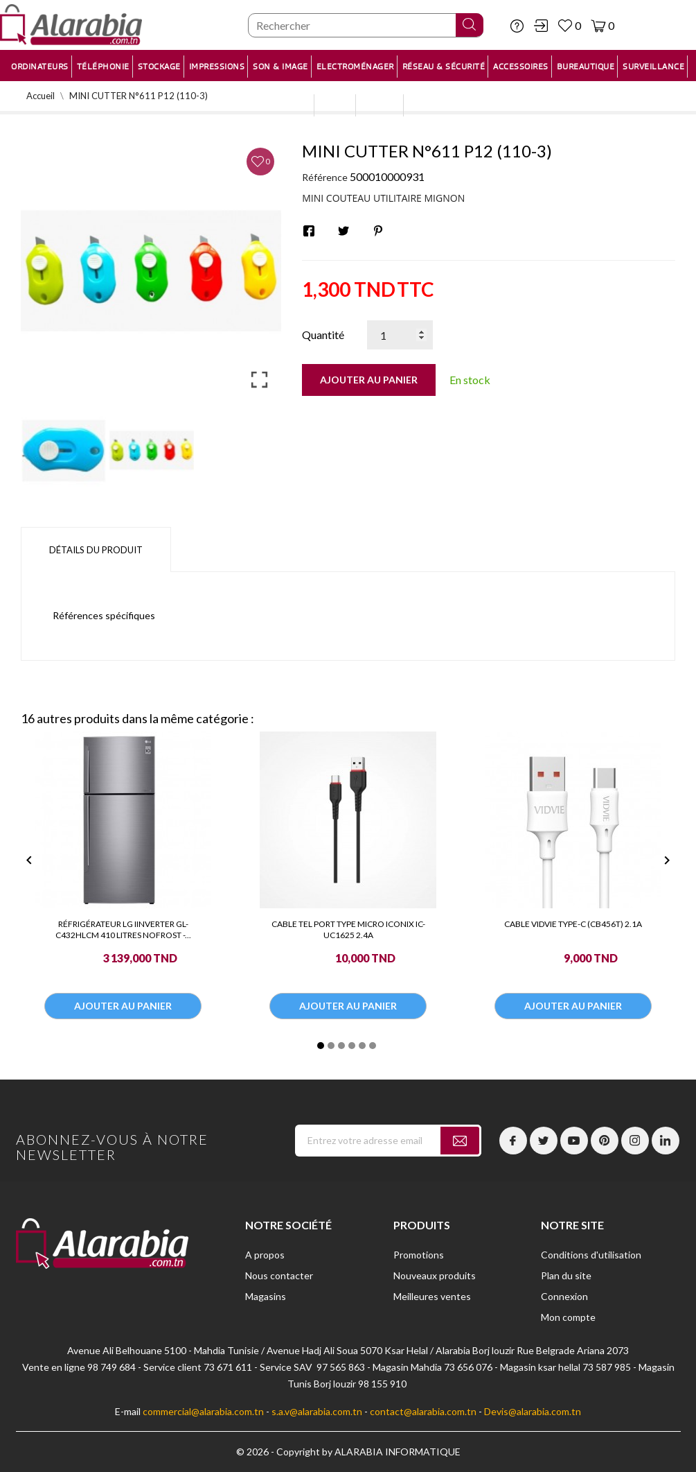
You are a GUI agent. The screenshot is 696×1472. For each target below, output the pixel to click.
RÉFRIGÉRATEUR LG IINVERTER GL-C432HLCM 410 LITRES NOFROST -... (123, 929)
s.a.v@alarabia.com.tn (316, 1411)
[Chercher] (365, 25)
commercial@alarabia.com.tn (203, 1411)
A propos (265, 1255)
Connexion (564, 1296)
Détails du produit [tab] (96, 549)
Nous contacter (279, 1275)
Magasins (265, 1296)
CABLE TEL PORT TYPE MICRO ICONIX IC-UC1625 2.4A (348, 929)
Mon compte (568, 1317)
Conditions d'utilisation (591, 1255)
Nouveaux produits (434, 1275)
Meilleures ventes (432, 1296)
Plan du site (566, 1275)
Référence (325, 177)
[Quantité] (400, 334)
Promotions (418, 1255)
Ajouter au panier (369, 380)
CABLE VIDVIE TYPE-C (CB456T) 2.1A (573, 924)
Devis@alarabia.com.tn (532, 1411)
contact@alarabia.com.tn (423, 1411)
